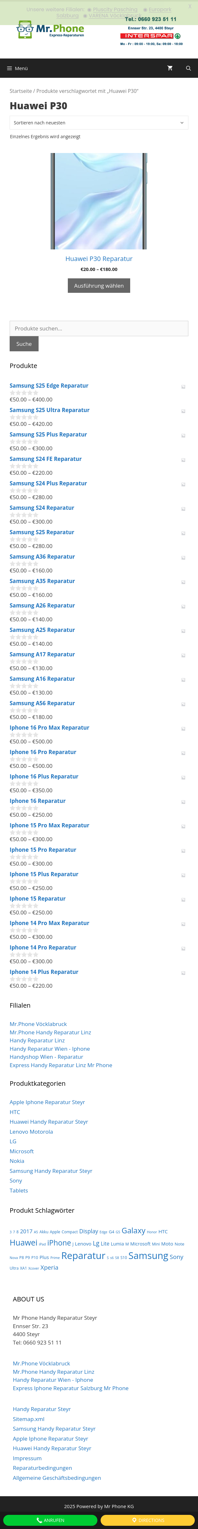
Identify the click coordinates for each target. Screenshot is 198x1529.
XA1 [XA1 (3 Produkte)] (23, 1267)
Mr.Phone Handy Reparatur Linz (50, 1030)
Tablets (19, 1188)
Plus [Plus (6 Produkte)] (44, 1256)
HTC (15, 1110)
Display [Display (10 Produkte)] (88, 1230)
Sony (16, 1179)
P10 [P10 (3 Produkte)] (34, 1256)
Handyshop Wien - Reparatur (46, 1055)
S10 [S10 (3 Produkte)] (124, 1256)
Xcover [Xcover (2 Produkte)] (33, 1267)
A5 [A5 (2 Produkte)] (36, 1230)
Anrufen (50, 1520)
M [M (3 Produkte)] (127, 1242)
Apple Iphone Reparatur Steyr (47, 1100)
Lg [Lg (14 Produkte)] (96, 1241)
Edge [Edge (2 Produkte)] (103, 1230)
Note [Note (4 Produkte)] (179, 1242)
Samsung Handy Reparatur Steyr (51, 1169)
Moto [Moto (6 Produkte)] (167, 1242)
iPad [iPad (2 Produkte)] (42, 1242)
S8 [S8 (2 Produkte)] (117, 1256)
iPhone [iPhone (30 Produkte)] (59, 1241)
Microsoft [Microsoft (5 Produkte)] (140, 1242)
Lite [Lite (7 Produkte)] (105, 1242)
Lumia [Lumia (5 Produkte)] (117, 1242)
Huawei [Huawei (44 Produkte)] (24, 1241)
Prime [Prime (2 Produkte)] (55, 1256)
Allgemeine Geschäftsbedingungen (57, 1476)
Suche (24, 342)
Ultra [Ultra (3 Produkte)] (14, 1267)
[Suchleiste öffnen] (188, 66)
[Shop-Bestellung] (99, 121)
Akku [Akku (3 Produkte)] (44, 1230)
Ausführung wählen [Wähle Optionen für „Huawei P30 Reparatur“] (99, 284)
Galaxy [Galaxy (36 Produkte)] (133, 1229)
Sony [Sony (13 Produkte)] (176, 1255)
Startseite (21, 89)
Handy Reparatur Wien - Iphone (50, 1047)
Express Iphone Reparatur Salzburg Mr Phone (71, 1386)
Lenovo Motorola (31, 1130)
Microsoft (22, 1149)
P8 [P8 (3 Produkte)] (21, 1256)
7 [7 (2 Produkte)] (14, 1230)
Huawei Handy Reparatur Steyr (49, 1120)
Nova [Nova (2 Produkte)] (14, 1256)
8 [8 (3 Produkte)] (17, 1230)
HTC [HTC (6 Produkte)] (163, 1230)
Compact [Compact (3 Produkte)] (70, 1230)
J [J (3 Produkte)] (72, 1242)
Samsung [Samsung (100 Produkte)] (148, 1254)
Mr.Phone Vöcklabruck (38, 1022)
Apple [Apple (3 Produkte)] (55, 1230)
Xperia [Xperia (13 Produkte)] (49, 1266)
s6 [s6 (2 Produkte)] (112, 1256)
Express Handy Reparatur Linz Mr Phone (61, 1063)
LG (13, 1140)
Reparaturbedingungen (42, 1466)
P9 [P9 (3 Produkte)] (27, 1256)
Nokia (17, 1159)
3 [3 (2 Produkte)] (11, 1230)
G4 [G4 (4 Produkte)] (111, 1230)
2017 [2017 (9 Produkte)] (26, 1230)
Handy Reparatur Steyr (42, 1407)
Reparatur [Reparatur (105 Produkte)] (83, 1254)
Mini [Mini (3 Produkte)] (156, 1242)
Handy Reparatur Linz (37, 1039)
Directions (148, 1520)
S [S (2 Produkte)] (108, 1256)
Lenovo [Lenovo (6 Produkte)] (83, 1242)
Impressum (27, 1456)
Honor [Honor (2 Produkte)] (152, 1230)
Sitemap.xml (28, 1417)
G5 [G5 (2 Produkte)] (118, 1230)
